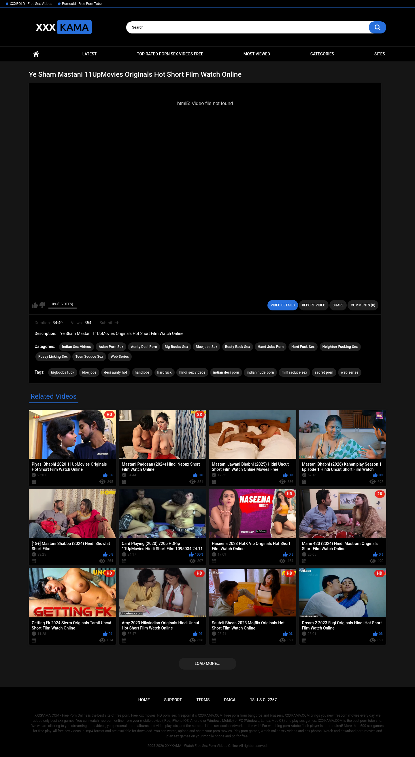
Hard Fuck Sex (303, 347)
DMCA (229, 700)
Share (338, 305)
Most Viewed (257, 54)
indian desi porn (226, 372)
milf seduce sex (294, 372)
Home (36, 54)
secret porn (324, 372)
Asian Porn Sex (111, 347)
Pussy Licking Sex (53, 357)
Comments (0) (363, 305)
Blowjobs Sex (206, 347)
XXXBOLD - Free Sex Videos (31, 4)
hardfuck (164, 372)
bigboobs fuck (62, 372)
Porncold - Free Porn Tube (81, 4)
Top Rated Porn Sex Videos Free (170, 54)
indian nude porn (260, 372)
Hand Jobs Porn (271, 347)
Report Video (313, 305)
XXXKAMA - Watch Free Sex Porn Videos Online (201, 746)
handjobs (142, 372)
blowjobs (89, 372)
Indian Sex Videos (76, 347)
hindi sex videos (192, 372)
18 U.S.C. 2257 (263, 700)
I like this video (35, 305)
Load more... (207, 663)
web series (350, 372)
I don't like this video (42, 305)
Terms (203, 700)
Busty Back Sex (237, 347)
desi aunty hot (115, 372)
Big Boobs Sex (176, 347)
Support (173, 700)
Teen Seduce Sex (89, 357)
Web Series (120, 357)
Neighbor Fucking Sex (340, 347)
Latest (89, 54)
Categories (322, 54)
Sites (379, 54)
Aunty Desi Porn (144, 347)
